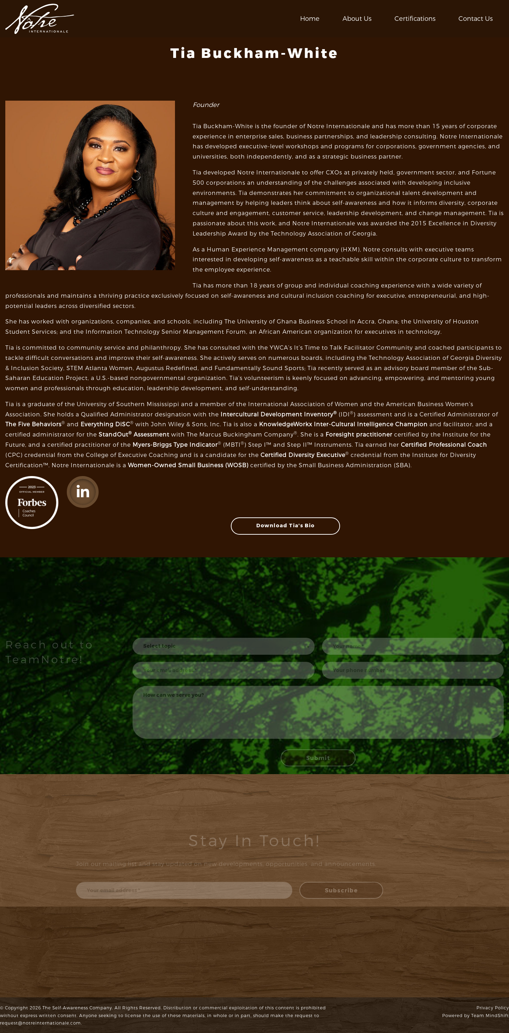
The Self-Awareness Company (77, 1008)
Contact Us (475, 18)
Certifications (414, 18)
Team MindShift (490, 1016)
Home (310, 18)
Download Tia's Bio (285, 525)
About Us (357, 18)
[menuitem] (309, 18)
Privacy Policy (492, 1008)
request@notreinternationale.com (40, 1023)
